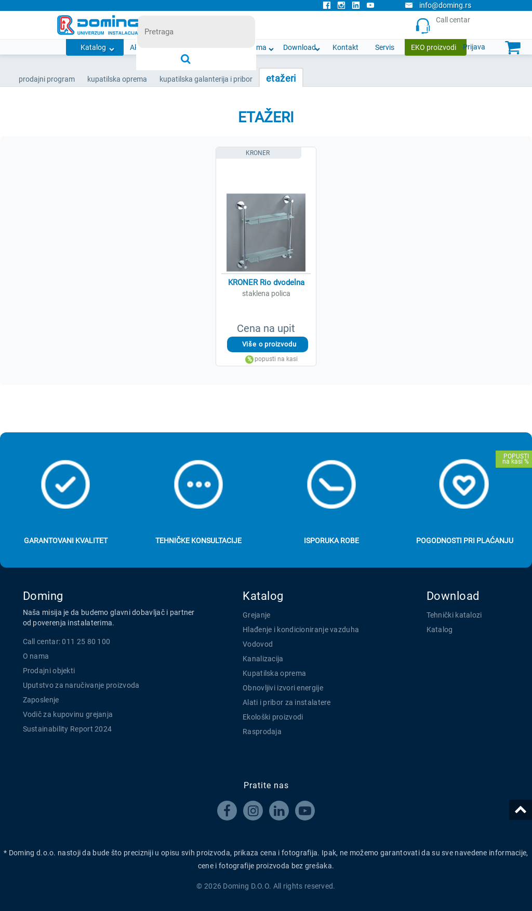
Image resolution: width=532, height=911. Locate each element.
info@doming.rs (438, 5)
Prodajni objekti (49, 670)
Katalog (93, 47)
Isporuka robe (331, 540)
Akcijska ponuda (156, 47)
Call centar (445, 25)
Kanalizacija (263, 659)
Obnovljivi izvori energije (283, 688)
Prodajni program (47, 79)
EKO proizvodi (433, 47)
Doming (43, 595)
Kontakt (345, 47)
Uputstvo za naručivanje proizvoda (81, 685)
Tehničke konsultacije (198, 540)
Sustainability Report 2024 (67, 729)
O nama (254, 47)
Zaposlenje (41, 700)
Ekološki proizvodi (273, 717)
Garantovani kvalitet (66, 540)
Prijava (474, 47)
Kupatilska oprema (274, 673)
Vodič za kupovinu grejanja (68, 714)
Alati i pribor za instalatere (287, 702)
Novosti (212, 47)
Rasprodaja (262, 731)
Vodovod (258, 644)
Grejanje (256, 615)
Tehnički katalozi (454, 615)
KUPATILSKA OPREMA (117, 79)
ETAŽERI (281, 78)
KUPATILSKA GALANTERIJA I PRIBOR (205, 79)
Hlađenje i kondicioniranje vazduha (301, 629)
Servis (384, 47)
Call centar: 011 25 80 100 (67, 641)
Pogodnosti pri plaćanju (464, 540)
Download (299, 47)
